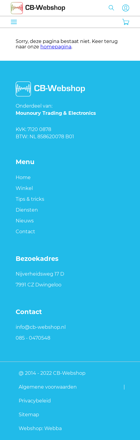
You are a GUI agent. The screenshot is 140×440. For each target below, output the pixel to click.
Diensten (27, 210)
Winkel (24, 188)
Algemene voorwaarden (48, 387)
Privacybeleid (35, 400)
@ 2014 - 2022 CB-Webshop (52, 373)
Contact (25, 231)
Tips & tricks (30, 199)
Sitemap (29, 414)
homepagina (55, 47)
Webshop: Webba (40, 428)
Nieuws (25, 221)
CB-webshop (38, 7)
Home (23, 177)
